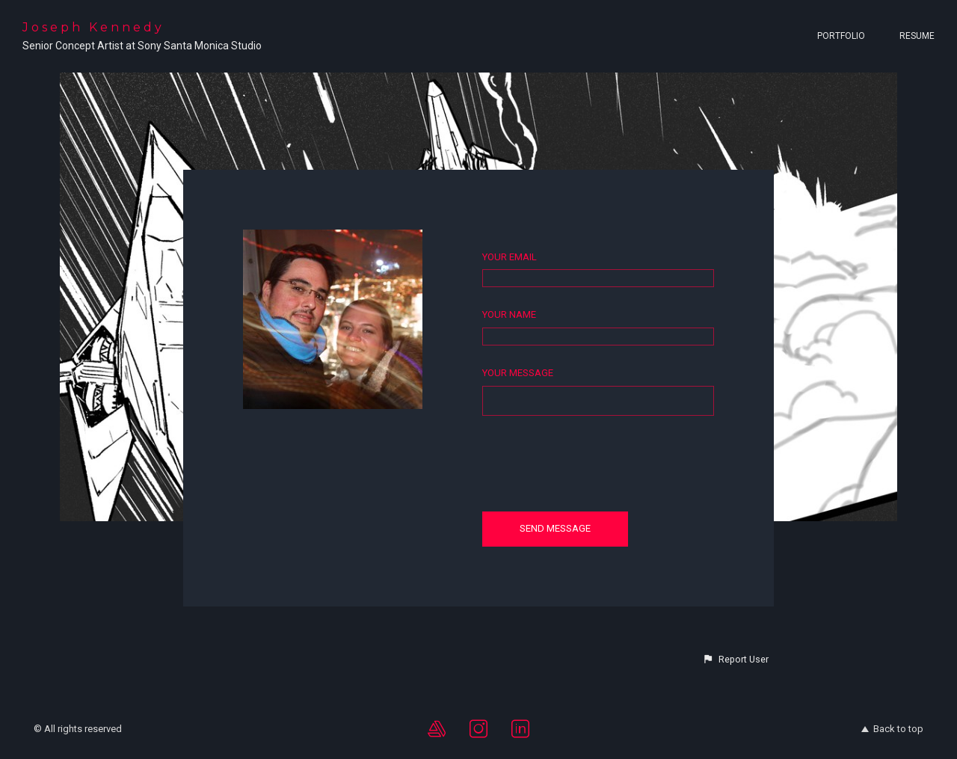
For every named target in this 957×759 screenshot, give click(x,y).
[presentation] (596, 463)
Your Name (509, 314)
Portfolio (841, 36)
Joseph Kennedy (93, 27)
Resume (917, 36)
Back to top (892, 728)
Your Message (517, 372)
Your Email (509, 256)
